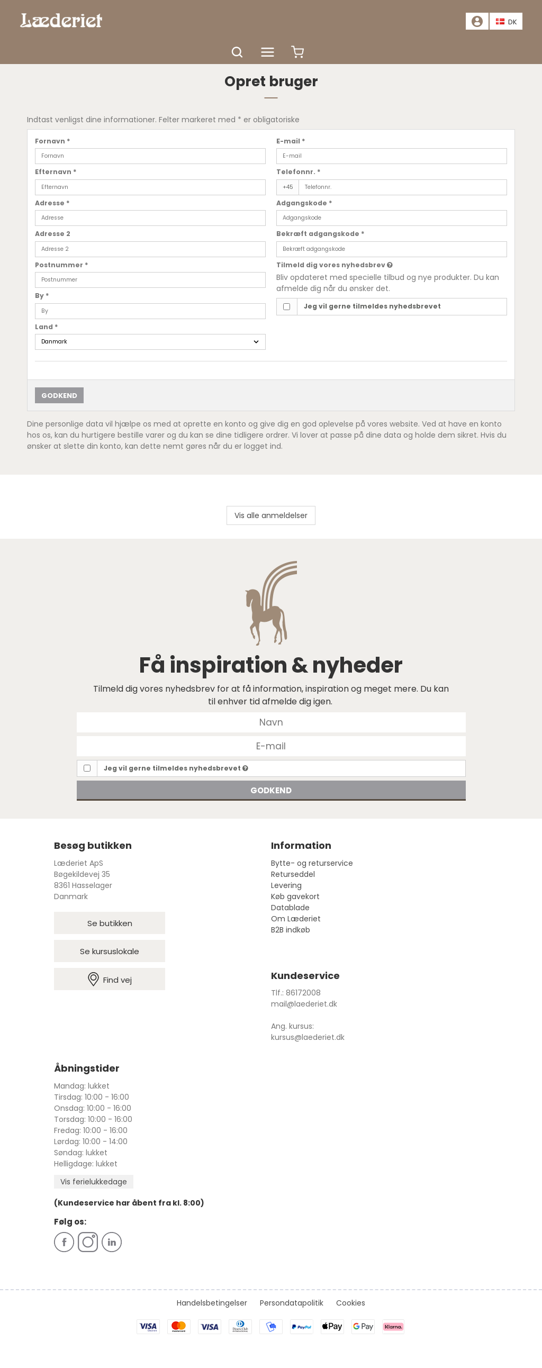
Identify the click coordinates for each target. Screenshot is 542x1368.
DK (506, 22)
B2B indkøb (290, 930)
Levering (286, 885)
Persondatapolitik (291, 1303)
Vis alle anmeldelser (271, 515)
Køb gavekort (295, 896)
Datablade (290, 907)
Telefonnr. (298, 172)
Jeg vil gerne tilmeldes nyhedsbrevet (372, 306)
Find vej (110, 979)
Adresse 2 (52, 234)
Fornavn (52, 141)
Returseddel (293, 874)
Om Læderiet (296, 918)
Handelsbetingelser (212, 1303)
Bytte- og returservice (312, 863)
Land (46, 327)
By (42, 296)
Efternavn (56, 172)
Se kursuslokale (109, 951)
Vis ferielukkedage (93, 1181)
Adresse (52, 203)
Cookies (350, 1303)
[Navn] (271, 721)
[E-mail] (271, 745)
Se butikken (109, 923)
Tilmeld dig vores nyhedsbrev (334, 265)
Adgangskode (304, 203)
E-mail (290, 141)
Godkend (59, 396)
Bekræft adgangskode (320, 234)
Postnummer (61, 265)
